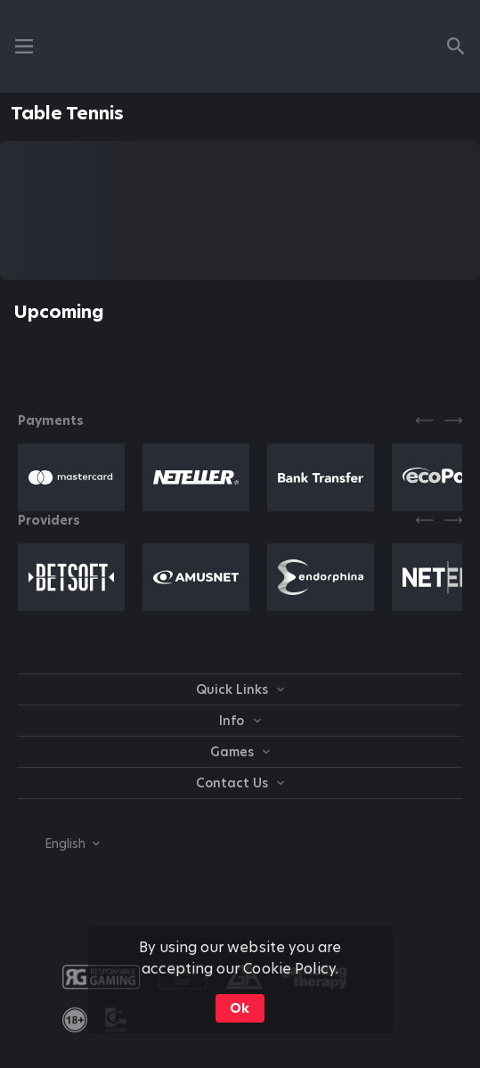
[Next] (453, 420)
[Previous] (425, 420)
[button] (71, 477)
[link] (74, 1019)
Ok (239, 1008)
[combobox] (59, 843)
